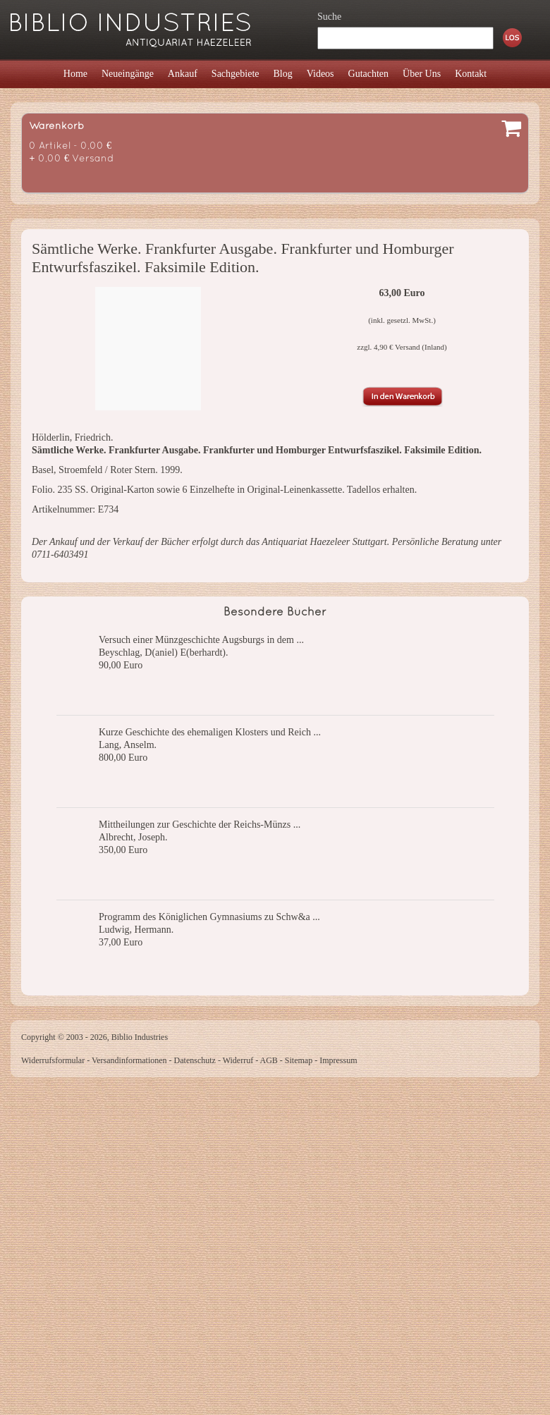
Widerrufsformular (53, 1060)
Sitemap (298, 1060)
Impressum (338, 1060)
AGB (269, 1060)
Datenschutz (195, 1060)
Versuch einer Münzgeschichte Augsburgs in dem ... (201, 640)
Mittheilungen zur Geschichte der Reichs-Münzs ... (199, 824)
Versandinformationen (129, 1060)
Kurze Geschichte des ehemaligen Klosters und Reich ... (210, 732)
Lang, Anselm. (128, 745)
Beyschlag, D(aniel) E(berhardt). (163, 652)
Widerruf (238, 1060)
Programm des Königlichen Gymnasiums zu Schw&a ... (209, 917)
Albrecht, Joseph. (133, 837)
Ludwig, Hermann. (136, 929)
